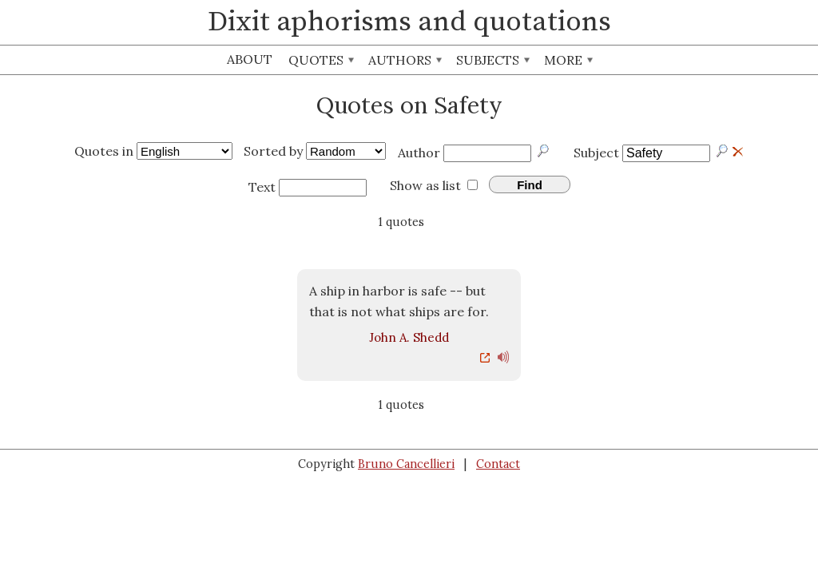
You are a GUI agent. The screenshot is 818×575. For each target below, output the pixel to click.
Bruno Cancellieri (406, 464)
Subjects (493, 60)
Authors (405, 60)
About (249, 59)
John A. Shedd (409, 337)
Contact (498, 464)
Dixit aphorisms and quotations (409, 22)
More (568, 60)
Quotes (321, 60)
